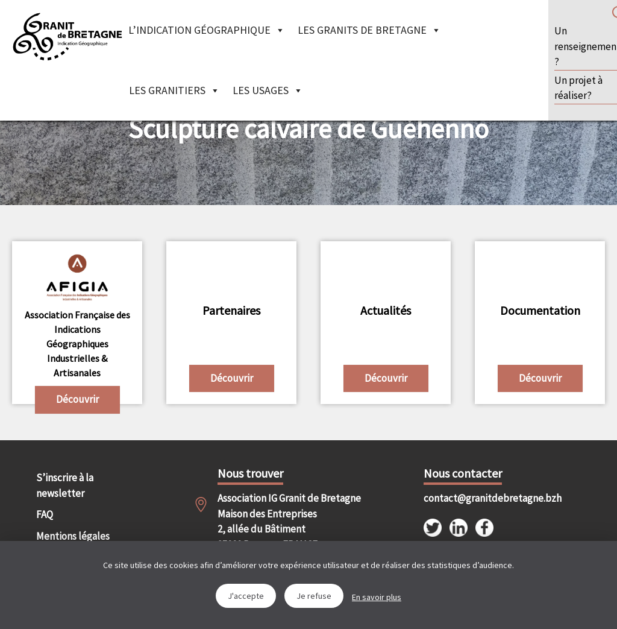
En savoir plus (376, 597)
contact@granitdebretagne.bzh (469, 498)
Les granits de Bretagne (369, 30)
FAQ (44, 514)
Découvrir (77, 399)
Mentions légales (73, 536)
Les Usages (268, 90)
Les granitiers (174, 90)
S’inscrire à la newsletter (64, 485)
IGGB (67, 36)
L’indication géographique (206, 30)
